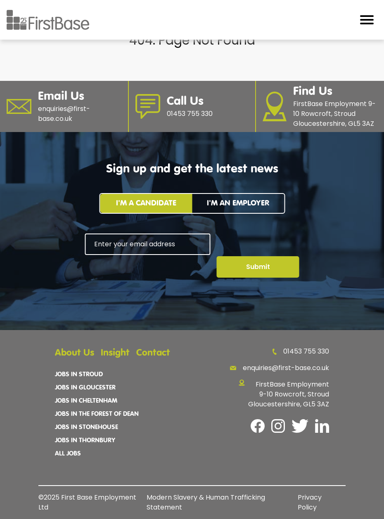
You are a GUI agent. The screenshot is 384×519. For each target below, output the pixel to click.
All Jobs (68, 454)
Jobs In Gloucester (85, 388)
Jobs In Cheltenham (86, 401)
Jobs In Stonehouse (86, 427)
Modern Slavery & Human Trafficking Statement (206, 502)
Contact (153, 353)
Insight (115, 353)
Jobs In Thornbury (85, 440)
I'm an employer (238, 203)
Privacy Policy (310, 502)
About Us (74, 353)
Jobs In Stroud (79, 374)
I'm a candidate (146, 203)
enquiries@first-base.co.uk (279, 368)
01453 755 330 (301, 351)
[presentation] (148, 278)
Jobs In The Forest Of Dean (97, 414)
